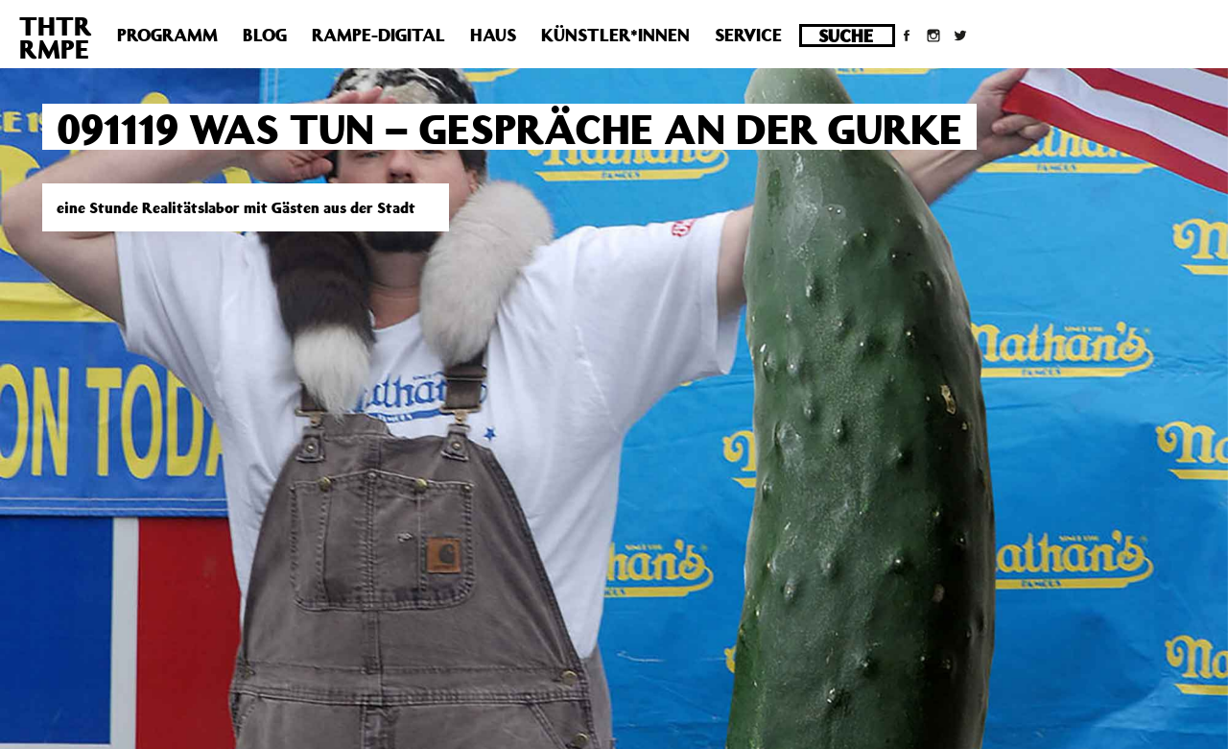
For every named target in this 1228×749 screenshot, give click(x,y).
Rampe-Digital (378, 34)
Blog (265, 34)
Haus (493, 34)
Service (748, 34)
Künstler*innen (615, 34)
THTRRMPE (55, 37)
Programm (167, 34)
